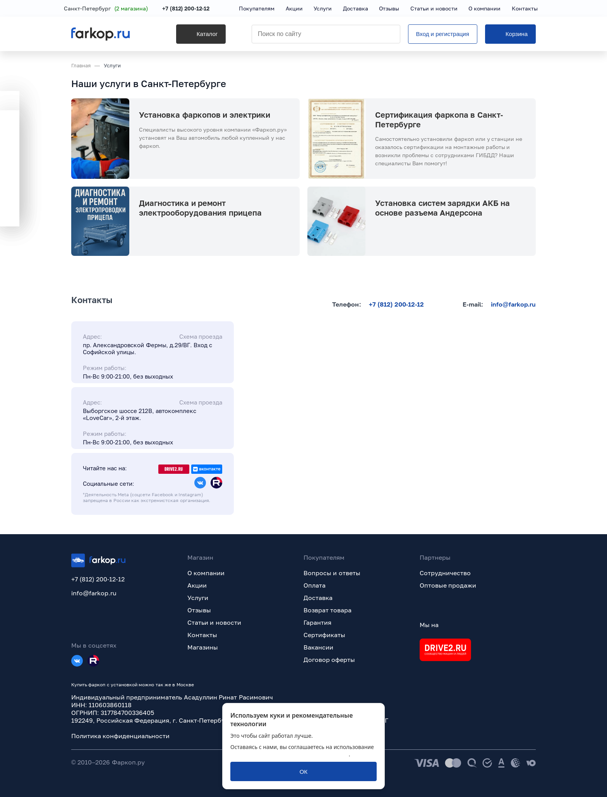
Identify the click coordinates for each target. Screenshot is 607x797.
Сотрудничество (445, 573)
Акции (197, 585)
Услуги (197, 598)
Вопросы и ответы (332, 573)
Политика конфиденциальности (120, 736)
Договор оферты (329, 659)
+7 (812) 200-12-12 (193, 8)
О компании (206, 573)
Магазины (202, 647)
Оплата (315, 585)
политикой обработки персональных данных (289, 754)
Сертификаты (324, 635)
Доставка (318, 598)
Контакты (202, 635)
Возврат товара (328, 610)
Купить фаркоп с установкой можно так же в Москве (132, 684)
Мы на (429, 625)
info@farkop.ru (513, 304)
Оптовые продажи (448, 585)
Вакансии (318, 647)
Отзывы (199, 610)
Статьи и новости (214, 622)
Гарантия (317, 622)
